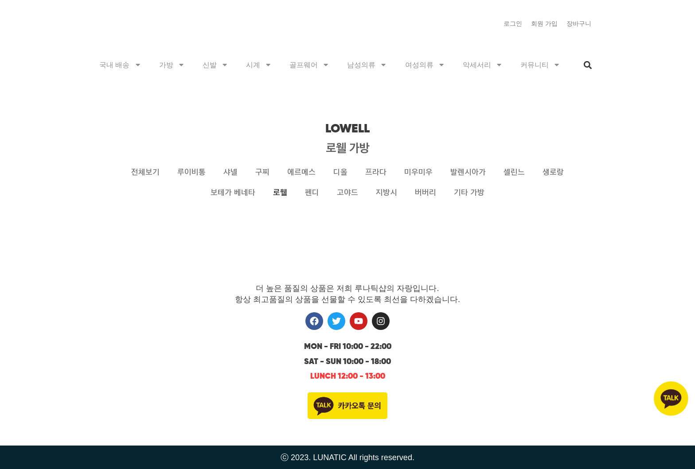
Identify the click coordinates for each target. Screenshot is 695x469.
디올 (340, 172)
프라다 (376, 172)
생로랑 (553, 172)
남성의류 (367, 66)
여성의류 (425, 66)
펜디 (312, 193)
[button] (587, 66)
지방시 (386, 193)
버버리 (425, 193)
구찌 (262, 172)
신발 (215, 66)
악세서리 (483, 66)
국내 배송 (120, 66)
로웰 (280, 193)
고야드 (347, 193)
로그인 (513, 23)
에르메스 (301, 172)
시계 (259, 66)
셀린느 (514, 172)
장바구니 (578, 23)
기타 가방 (469, 193)
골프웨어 (309, 66)
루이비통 (191, 172)
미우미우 (418, 172)
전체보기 (145, 172)
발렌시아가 (468, 172)
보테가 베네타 (233, 193)
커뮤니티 (540, 66)
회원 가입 (544, 23)
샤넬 (230, 172)
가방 (172, 66)
